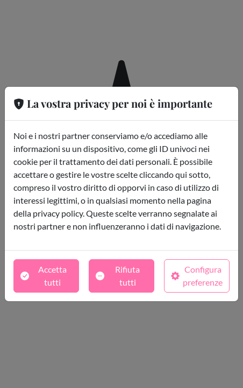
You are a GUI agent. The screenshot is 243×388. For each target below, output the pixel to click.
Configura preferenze (197, 275)
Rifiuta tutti (118, 275)
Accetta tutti (43, 275)
